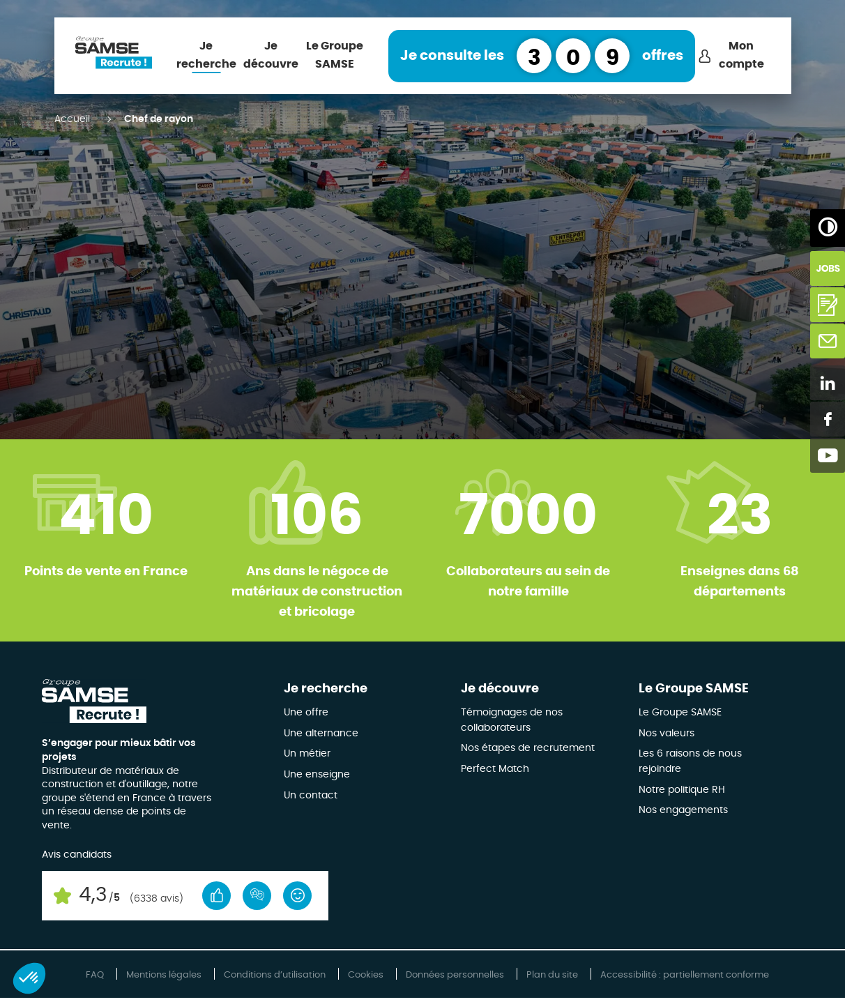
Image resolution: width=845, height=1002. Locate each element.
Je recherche (206, 55)
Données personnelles (455, 975)
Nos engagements (683, 810)
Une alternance (321, 733)
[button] (29, 978)
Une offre (306, 713)
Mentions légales (163, 975)
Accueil (72, 119)
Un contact (310, 795)
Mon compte (741, 55)
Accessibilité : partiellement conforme (684, 975)
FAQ (95, 975)
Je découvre (270, 55)
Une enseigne (317, 775)
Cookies (365, 975)
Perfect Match (495, 769)
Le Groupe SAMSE (334, 55)
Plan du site (552, 975)
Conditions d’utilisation (275, 975)
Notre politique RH (682, 790)
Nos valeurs (666, 733)
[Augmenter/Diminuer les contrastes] (827, 226)
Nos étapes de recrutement (528, 748)
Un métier (307, 754)
